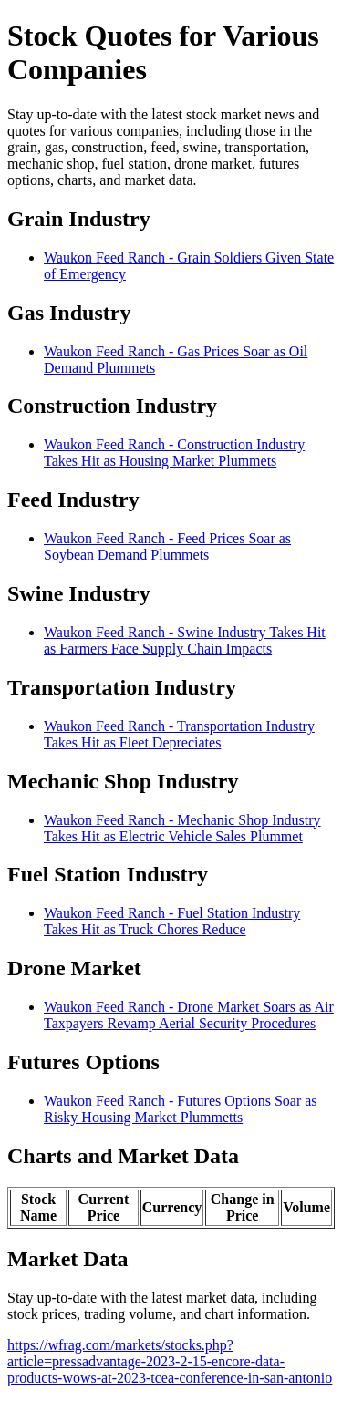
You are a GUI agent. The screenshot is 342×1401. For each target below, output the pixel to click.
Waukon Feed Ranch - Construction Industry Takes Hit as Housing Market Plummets (174, 453)
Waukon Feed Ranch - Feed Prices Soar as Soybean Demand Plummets (167, 546)
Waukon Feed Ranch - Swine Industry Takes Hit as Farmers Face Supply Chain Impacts (185, 640)
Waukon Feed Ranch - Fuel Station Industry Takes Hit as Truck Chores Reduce (172, 921)
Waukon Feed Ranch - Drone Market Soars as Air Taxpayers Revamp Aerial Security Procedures (189, 1015)
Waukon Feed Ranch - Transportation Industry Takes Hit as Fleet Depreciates (179, 734)
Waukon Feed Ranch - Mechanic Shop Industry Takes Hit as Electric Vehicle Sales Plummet (182, 828)
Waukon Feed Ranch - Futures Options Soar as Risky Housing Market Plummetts (180, 1109)
